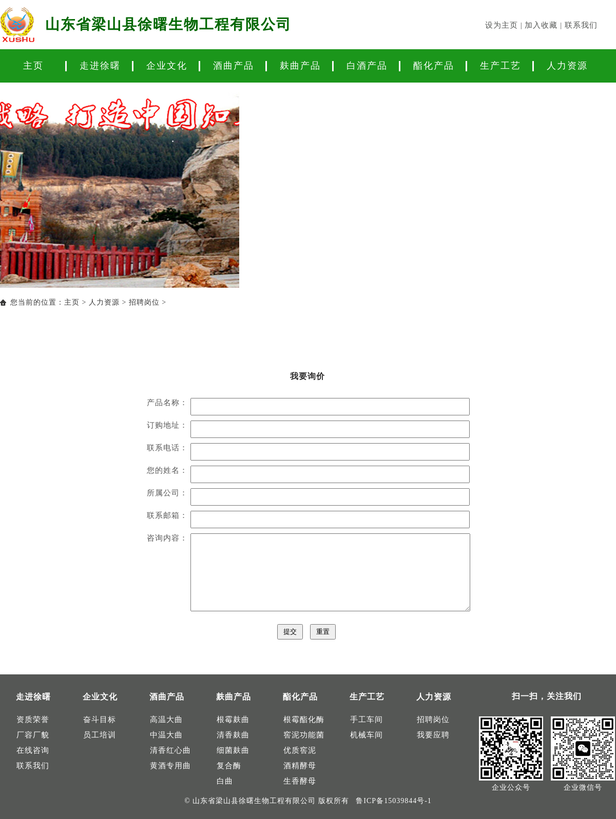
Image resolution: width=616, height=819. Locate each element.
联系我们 (581, 25)
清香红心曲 (170, 750)
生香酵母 (299, 781)
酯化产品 (433, 66)
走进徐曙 (100, 66)
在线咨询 (32, 750)
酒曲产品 (233, 66)
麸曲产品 (300, 66)
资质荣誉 (32, 719)
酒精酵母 (299, 766)
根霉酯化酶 (303, 719)
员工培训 (99, 735)
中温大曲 (166, 735)
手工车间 (366, 719)
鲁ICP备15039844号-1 (393, 801)
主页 (33, 66)
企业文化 (166, 66)
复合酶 (229, 766)
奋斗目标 (99, 719)
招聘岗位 (144, 302)
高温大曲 (166, 719)
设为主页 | (505, 25)
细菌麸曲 (233, 750)
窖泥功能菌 (303, 735)
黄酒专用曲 (170, 766)
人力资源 (567, 66)
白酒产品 (367, 66)
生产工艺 (500, 66)
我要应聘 (433, 735)
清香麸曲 (233, 735)
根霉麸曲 (233, 719)
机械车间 (366, 735)
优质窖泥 (299, 750)
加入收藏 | (545, 25)
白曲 (225, 781)
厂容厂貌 (32, 735)
